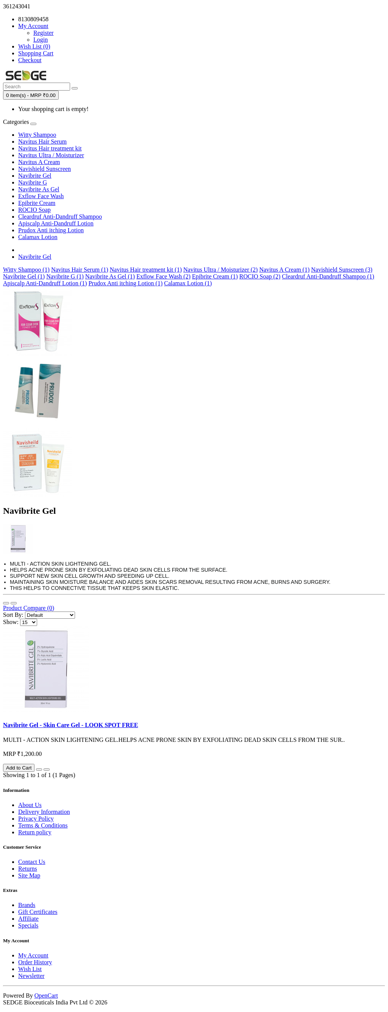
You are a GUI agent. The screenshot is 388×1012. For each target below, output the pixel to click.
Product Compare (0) (28, 608)
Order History (35, 962)
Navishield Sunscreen (44, 169)
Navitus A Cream (39, 162)
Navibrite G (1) (65, 276)
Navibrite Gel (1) (24, 276)
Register (43, 33)
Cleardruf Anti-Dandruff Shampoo (60, 216)
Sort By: (13, 615)
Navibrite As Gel (38, 189)
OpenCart (46, 995)
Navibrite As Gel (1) (110, 276)
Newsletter (31, 976)
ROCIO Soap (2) (259, 276)
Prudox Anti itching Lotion (51, 230)
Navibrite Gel (35, 175)
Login (40, 39)
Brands (26, 905)
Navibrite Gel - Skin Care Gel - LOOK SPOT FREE (70, 725)
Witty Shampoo (37, 134)
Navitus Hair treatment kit (50, 148)
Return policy (35, 832)
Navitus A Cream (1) (284, 269)
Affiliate (28, 918)
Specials (28, 925)
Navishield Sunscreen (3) (341, 269)
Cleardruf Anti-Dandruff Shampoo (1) (328, 276)
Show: (11, 622)
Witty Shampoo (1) (26, 269)
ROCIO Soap (34, 209)
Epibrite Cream (36, 203)
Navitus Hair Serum (42, 141)
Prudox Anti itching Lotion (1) (125, 283)
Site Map (29, 875)
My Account (33, 955)
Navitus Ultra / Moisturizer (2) (220, 269)
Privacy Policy (36, 818)
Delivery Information (44, 812)
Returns (27, 868)
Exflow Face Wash (41, 196)
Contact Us (31, 862)
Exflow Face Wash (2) (163, 276)
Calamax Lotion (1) (188, 283)
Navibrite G (32, 182)
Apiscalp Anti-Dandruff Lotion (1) (45, 283)
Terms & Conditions (42, 825)
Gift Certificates (38, 912)
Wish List (30, 969)
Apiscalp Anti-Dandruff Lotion (56, 223)
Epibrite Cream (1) (215, 276)
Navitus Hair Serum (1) (79, 269)
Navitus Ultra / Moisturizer (51, 155)
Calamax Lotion (38, 237)
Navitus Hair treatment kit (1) (146, 269)
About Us (30, 805)
